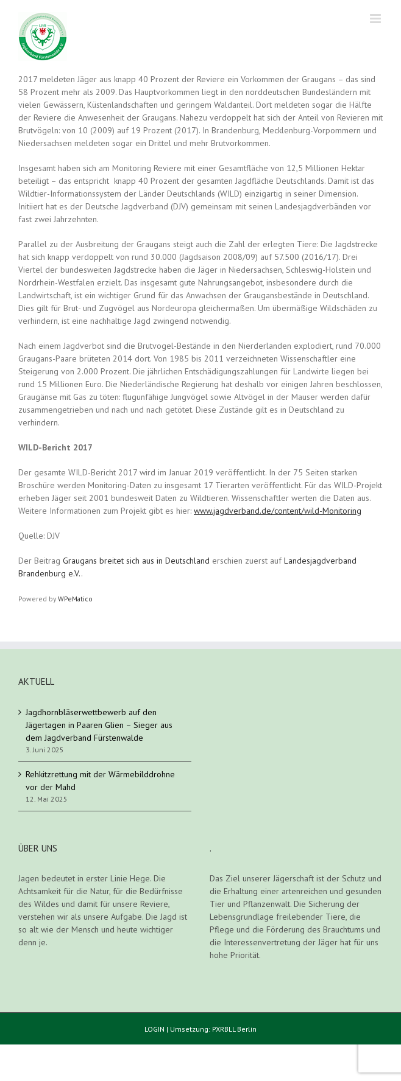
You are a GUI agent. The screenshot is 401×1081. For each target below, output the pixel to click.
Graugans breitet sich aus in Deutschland (136, 560)
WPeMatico (75, 598)
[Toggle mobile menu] (376, 18)
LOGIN (154, 1029)
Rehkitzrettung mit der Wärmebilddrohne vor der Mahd (100, 780)
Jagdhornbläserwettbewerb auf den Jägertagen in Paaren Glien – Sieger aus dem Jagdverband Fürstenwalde (99, 725)
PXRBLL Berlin (234, 1029)
